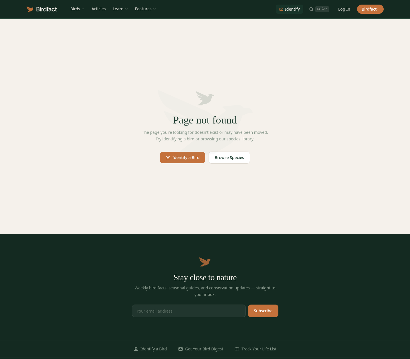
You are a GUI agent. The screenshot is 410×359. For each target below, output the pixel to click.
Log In (344, 9)
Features (145, 8)
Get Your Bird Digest (200, 349)
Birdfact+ (370, 9)
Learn (120, 8)
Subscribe (263, 310)
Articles (99, 8)
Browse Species (229, 157)
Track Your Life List (255, 349)
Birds (77, 8)
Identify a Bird (183, 157)
